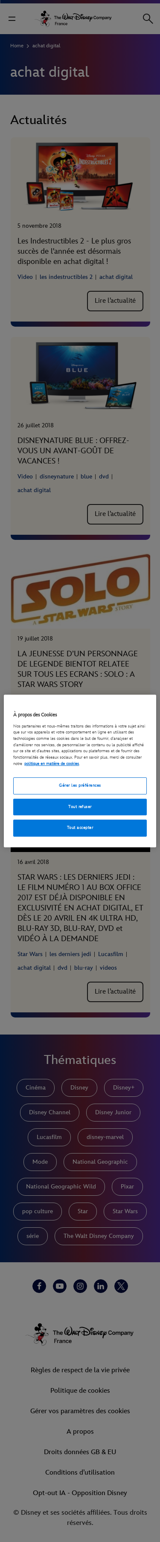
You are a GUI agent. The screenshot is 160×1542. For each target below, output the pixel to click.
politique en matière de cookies (51, 763)
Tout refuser (80, 806)
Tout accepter (80, 827)
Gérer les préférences (80, 785)
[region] (80, 771)
